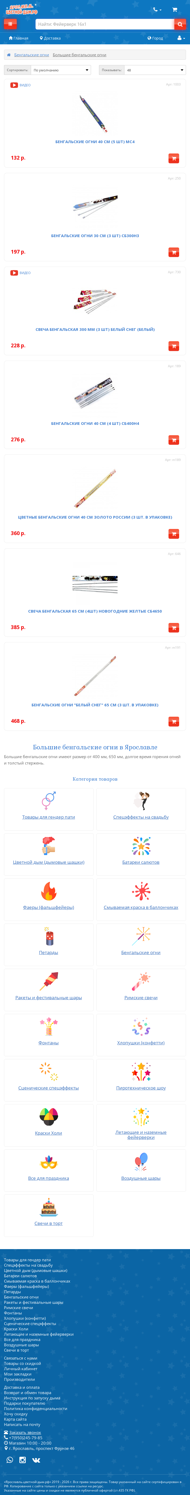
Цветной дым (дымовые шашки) (35, 1270)
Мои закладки (18, 1374)
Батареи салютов (20, 1275)
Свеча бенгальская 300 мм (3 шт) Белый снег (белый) (95, 329)
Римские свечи (18, 1307)
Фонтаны (13, 1312)
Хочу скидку (16, 1413)
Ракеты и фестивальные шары (33, 1302)
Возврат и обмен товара (27, 1392)
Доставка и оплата (22, 1387)
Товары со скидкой (22, 1363)
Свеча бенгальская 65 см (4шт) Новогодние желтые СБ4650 (95, 611)
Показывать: (112, 70)
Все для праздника (22, 1339)
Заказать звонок (25, 1432)
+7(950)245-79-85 (23, 1437)
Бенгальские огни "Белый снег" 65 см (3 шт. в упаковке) (95, 704)
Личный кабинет (20, 1368)
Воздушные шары (21, 1344)
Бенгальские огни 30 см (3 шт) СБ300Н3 (95, 235)
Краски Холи (16, 1328)
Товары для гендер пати (27, 1259)
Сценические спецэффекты (30, 1323)
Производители (19, 1379)
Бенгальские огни (31, 54)
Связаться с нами (20, 1358)
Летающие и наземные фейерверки (39, 1334)
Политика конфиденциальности (35, 1408)
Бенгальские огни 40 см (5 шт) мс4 (95, 141)
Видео (20, 85)
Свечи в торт (16, 1350)
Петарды (12, 1291)
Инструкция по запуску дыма (32, 1397)
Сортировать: (17, 70)
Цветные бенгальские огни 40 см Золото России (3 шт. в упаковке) (95, 517)
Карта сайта (15, 1419)
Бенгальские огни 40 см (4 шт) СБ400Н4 (95, 423)
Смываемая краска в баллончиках (37, 1281)
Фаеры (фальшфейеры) (26, 1286)
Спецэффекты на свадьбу (28, 1265)
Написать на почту (22, 1424)
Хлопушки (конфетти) (25, 1318)
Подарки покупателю (24, 1403)
